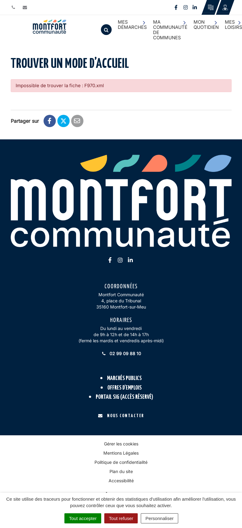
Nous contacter (121, 415)
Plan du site (121, 471)
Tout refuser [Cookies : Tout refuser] (121, 518)
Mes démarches (132, 24)
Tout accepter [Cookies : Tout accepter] (83, 518)
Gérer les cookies (121, 443)
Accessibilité (121, 480)
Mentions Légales (121, 453)
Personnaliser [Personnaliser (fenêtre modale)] (159, 518)
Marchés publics (124, 378)
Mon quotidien (206, 24)
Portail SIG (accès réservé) (124, 397)
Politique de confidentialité (121, 462)
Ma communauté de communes (170, 30)
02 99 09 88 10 (121, 353)
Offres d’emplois (124, 388)
